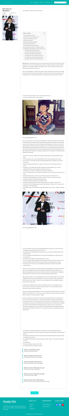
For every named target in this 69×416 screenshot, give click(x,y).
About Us (31, 404)
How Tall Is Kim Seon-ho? (29, 43)
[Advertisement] (44, 21)
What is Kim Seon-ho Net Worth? (31, 45)
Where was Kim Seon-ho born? (33, 50)
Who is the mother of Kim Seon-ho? (34, 53)
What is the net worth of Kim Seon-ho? (34, 58)
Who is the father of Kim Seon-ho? (33, 52)
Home (31, 2)
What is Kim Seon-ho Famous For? (31, 37)
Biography (36, 2)
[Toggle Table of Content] (43, 33)
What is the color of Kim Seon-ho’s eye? (34, 55)
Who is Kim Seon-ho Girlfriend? (30, 42)
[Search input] (59, 2)
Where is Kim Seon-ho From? (30, 38)
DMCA (31, 406)
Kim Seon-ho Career (28, 40)
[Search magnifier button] (66, 2)
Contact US (47, 2)
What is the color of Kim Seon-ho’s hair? (34, 57)
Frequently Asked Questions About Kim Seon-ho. (34, 48)
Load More (34, 393)
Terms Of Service (47, 404)
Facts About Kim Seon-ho (29, 35)
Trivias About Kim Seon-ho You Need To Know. (34, 47)
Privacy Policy (46, 406)
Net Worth (42, 2)
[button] (52, 2)
